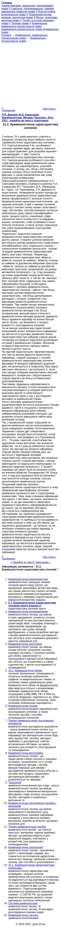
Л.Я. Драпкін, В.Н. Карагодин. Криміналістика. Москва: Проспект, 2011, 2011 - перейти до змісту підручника (28, 117)
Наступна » (49, 108)
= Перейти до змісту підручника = (30, 562)
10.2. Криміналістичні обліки (25, 670)
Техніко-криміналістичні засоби (27, 826)
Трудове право (20, 23)
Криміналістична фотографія (25, 753)
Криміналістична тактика (23, 915)
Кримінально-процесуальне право (21, 29)
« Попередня (8, 109)
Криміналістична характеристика (28, 579)
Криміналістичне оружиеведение (28, 611)
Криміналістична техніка (22, 706)
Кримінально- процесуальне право (24, 39)
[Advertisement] (30, 73)
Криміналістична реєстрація (25, 644)
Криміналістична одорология (25, 847)
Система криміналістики (22, 903)
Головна (6, 35)
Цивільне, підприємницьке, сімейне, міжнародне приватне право (28, 10)
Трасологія (14, 782)
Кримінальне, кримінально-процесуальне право (24, 25)
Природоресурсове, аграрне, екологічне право (26, 16)
